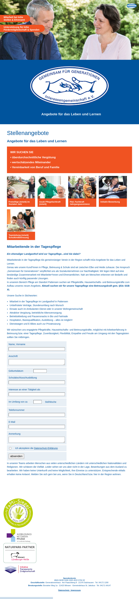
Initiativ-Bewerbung (110, 202)
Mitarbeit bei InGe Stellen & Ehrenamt (14, 18)
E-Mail (12, 423)
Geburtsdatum (16, 372)
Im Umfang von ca (18, 402)
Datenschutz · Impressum (69, 592)
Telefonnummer (17, 411)
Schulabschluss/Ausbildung (23, 378)
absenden (16, 458)
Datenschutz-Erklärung (46, 450)
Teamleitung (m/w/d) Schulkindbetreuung (19, 236)
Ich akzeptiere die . (36, 450)
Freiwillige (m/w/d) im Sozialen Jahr (19, 203)
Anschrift (13, 356)
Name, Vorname (17, 344)
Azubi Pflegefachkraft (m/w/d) (50, 203)
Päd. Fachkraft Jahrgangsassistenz (80, 203)
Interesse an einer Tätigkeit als (24, 390)
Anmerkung (15, 434)
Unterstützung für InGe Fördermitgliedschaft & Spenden (21, 28)
